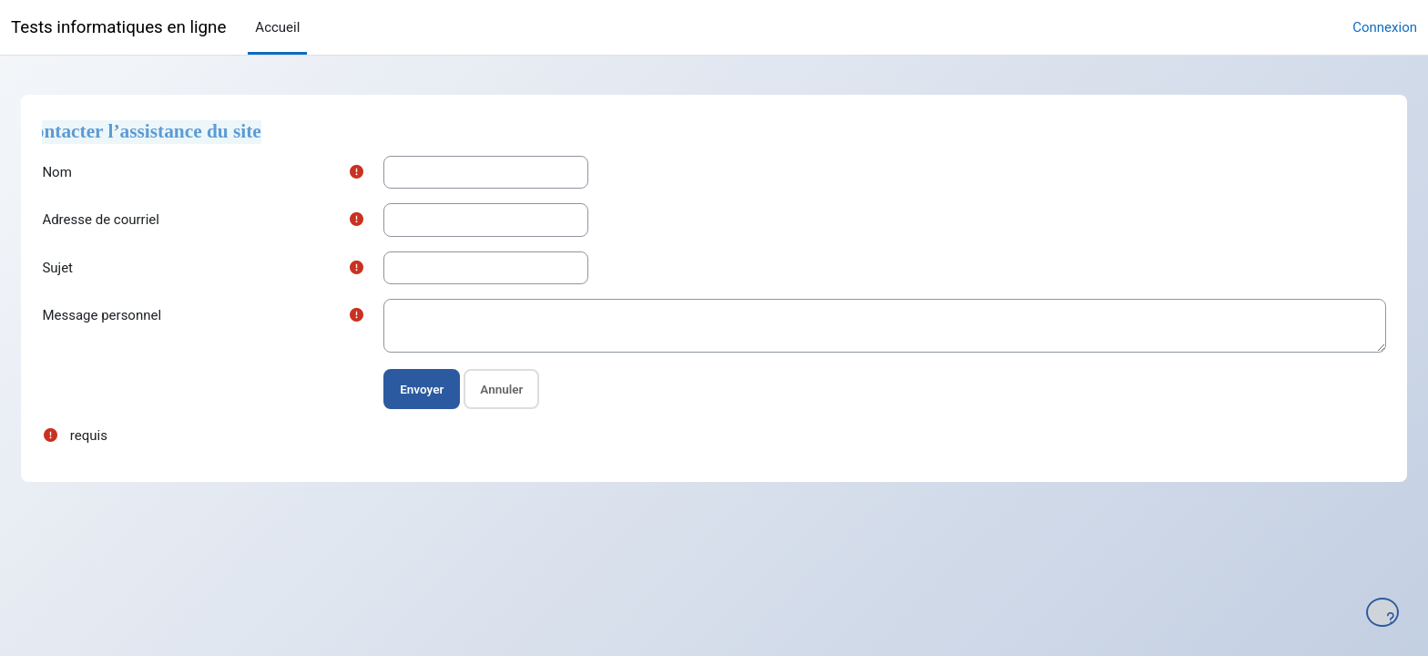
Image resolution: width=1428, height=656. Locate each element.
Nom (97, 172)
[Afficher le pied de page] (1382, 612)
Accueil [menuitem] (277, 27)
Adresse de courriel (141, 219)
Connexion (1384, 27)
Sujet (98, 268)
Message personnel (142, 315)
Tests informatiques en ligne (118, 27)
